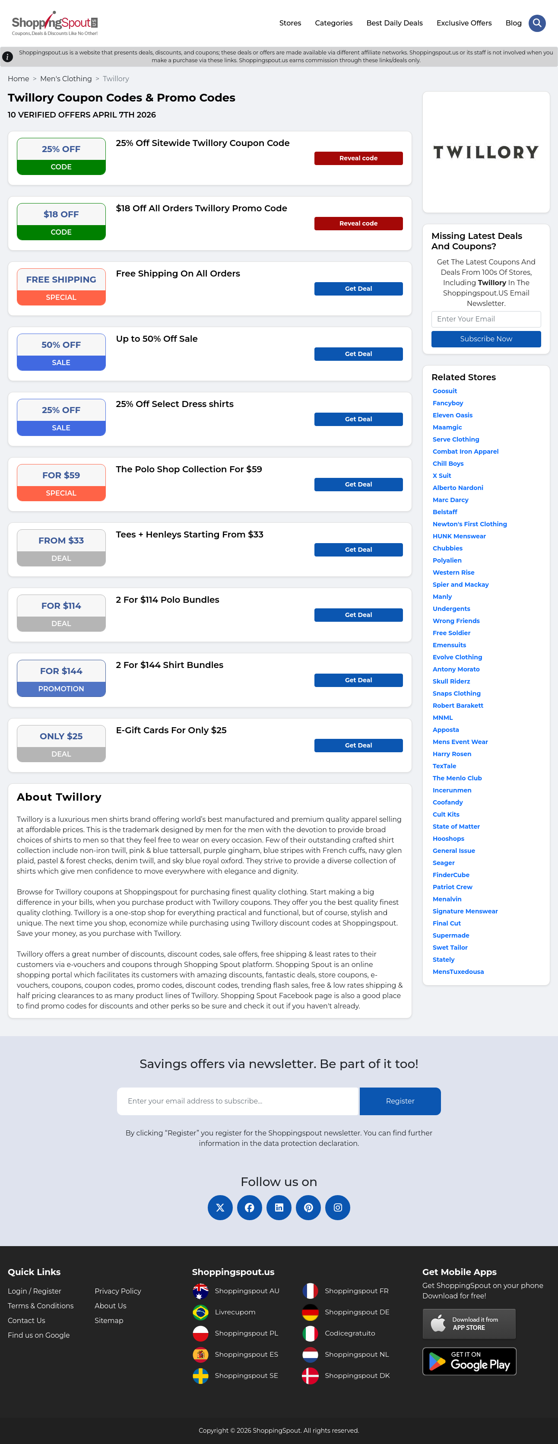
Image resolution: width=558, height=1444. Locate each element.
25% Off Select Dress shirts (175, 403)
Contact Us (27, 1321)
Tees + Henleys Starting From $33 (190, 533)
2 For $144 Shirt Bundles (170, 664)
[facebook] (249, 1207)
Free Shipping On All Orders (178, 272)
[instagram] (339, 1207)
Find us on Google (39, 1335)
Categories (333, 23)
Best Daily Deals (394, 23)
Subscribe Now (486, 338)
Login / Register (35, 1291)
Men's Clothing (66, 78)
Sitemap (109, 1321)
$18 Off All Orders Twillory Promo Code (202, 207)
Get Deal (358, 288)
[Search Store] (537, 23)
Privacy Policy (118, 1291)
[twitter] (218, 1207)
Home (18, 78)
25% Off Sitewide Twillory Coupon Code (203, 142)
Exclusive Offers (464, 23)
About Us (111, 1306)
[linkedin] (279, 1207)
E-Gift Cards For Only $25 (171, 729)
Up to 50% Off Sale (157, 338)
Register (400, 1101)
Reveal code (358, 157)
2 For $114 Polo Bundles (167, 599)
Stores (290, 23)
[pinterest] (309, 1207)
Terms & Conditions (41, 1306)
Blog (513, 23)
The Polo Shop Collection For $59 (189, 468)
